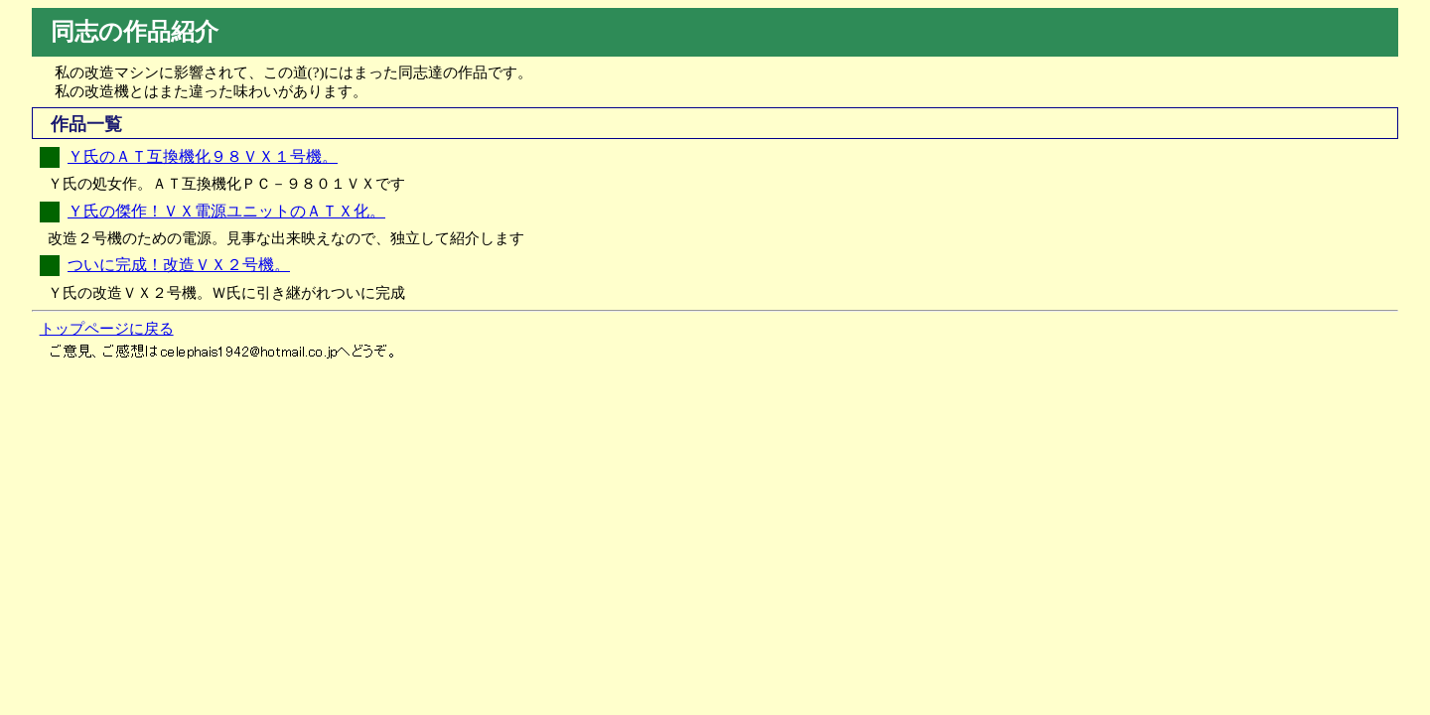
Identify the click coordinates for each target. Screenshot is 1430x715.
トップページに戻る (107, 328)
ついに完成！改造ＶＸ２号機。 (179, 264)
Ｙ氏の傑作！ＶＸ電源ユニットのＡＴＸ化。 (226, 211)
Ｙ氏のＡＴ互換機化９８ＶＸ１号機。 (203, 156)
